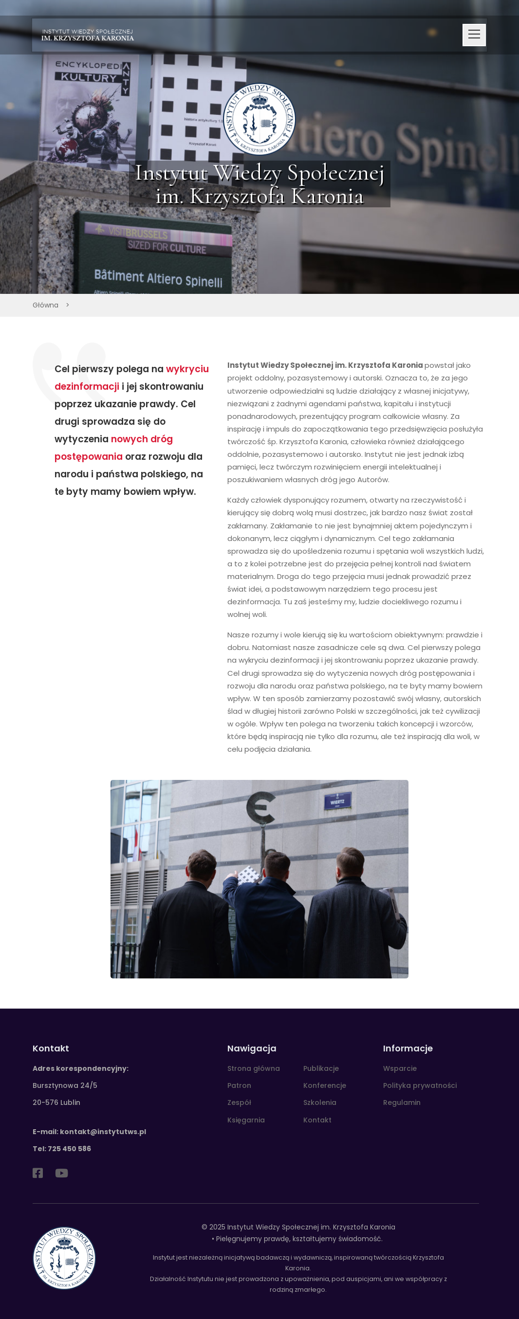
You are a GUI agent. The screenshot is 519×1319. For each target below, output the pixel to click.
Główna (45, 305)
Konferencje (324, 1085)
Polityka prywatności (420, 1085)
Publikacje (321, 1068)
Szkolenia (319, 1102)
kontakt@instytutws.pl (103, 1132)
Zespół (239, 1102)
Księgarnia (246, 1120)
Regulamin (402, 1102)
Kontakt (317, 1120)
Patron (239, 1085)
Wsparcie (400, 1068)
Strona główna (253, 1068)
